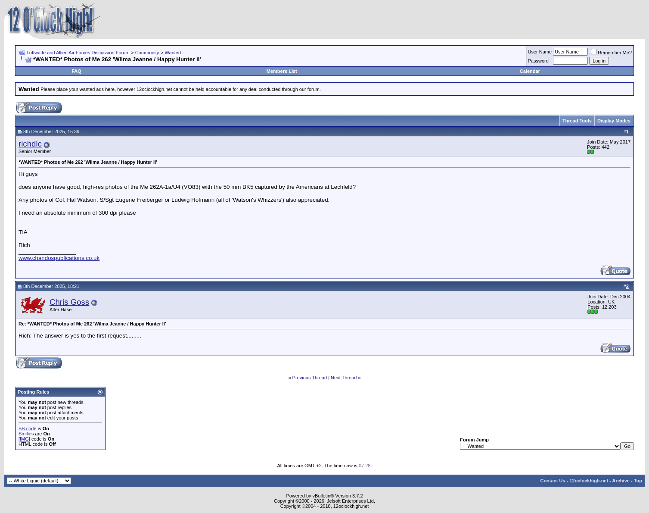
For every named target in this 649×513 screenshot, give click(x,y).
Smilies (26, 433)
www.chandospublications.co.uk (59, 258)
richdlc (30, 143)
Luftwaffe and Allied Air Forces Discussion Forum (78, 52)
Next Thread (344, 377)
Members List (282, 71)
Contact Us (552, 480)
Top (638, 480)
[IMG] (24, 438)
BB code (28, 428)
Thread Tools (577, 120)
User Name (540, 51)
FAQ (76, 71)
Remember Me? (611, 52)
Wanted (173, 52)
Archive (621, 480)
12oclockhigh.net (588, 480)
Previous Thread (309, 377)
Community (147, 52)
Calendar (530, 71)
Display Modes (613, 120)
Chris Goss (69, 302)
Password (538, 60)
